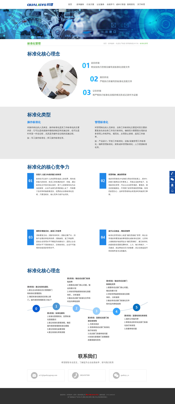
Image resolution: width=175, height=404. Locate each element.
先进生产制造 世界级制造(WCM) (127, 43)
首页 (105, 43)
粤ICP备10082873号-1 (92, 395)
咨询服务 (111, 43)
